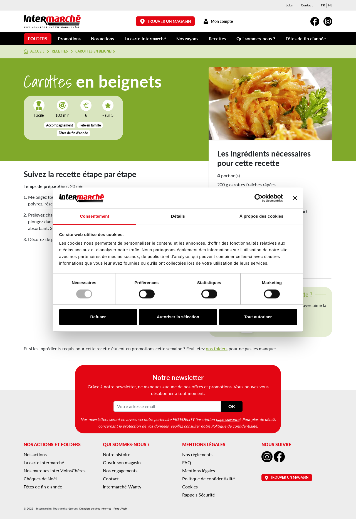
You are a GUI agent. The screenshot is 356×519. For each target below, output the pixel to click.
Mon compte (218, 21)
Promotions (69, 38)
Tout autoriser (258, 317)
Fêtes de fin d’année (306, 38)
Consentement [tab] (94, 216)
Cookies (190, 486)
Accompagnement (59, 125)
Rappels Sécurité (198, 494)
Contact (307, 5)
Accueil (34, 51)
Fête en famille (90, 125)
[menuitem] (323, 5)
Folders (37, 38)
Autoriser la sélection (178, 317)
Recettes (217, 38)
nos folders (217, 348)
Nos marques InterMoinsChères (54, 470)
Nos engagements (120, 470)
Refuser (98, 317)
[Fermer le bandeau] (295, 198)
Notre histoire (116, 454)
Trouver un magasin (165, 21)
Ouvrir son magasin (122, 462)
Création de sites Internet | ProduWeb (103, 508)
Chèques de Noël (40, 478)
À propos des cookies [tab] (261, 216)
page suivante (227, 419)
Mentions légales (198, 470)
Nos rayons (187, 38)
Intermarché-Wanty (122, 486)
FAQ (186, 462)
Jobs (289, 5)
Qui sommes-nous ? (255, 38)
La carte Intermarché (145, 38)
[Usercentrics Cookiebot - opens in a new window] (258, 198)
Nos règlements (197, 454)
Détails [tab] (178, 216)
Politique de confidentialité (234, 426)
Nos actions (102, 38)
